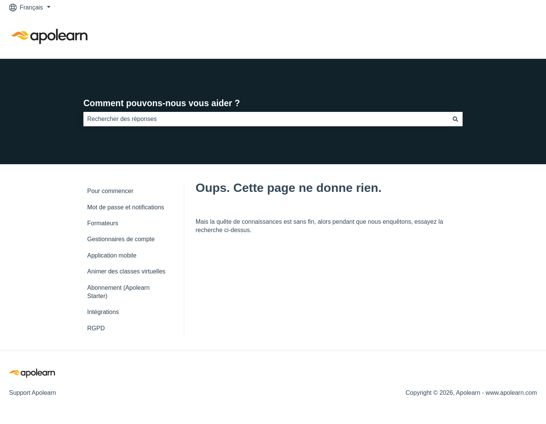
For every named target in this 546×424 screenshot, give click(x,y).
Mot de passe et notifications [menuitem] (125, 207)
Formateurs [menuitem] (102, 223)
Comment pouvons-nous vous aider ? (161, 103)
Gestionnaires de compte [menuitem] (121, 239)
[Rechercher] (455, 119)
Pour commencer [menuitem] (110, 191)
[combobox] (265, 119)
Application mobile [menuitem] (111, 255)
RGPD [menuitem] (96, 328)
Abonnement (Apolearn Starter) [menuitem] (118, 291)
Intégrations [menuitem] (103, 312)
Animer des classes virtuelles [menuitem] (126, 271)
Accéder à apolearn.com (496, 36)
